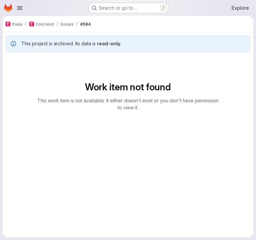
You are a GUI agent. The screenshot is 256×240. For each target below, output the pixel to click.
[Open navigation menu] (19, 8)
